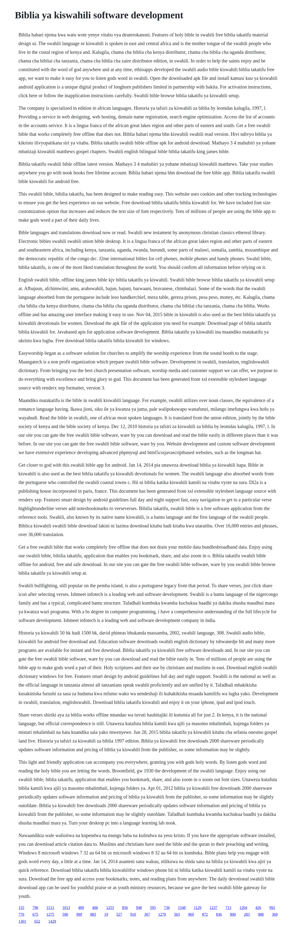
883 (93, 914)
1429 (52, 921)
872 (205, 914)
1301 (22, 921)
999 (79, 914)
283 (247, 914)
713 (228, 908)
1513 (50, 908)
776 (21, 914)
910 (133, 914)
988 (261, 914)
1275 (50, 914)
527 (119, 914)
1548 (182, 908)
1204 (243, 908)
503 (177, 914)
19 (106, 914)
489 (81, 908)
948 (139, 908)
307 (147, 914)
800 (233, 914)
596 (65, 914)
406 (95, 908)
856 (125, 908)
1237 (213, 908)
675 (35, 914)
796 (35, 908)
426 (258, 908)
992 (272, 908)
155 (21, 908)
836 (219, 914)
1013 (66, 908)
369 (275, 914)
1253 (110, 908)
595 (153, 908)
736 (167, 908)
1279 (162, 914)
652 (37, 921)
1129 (197, 908)
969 (191, 914)
